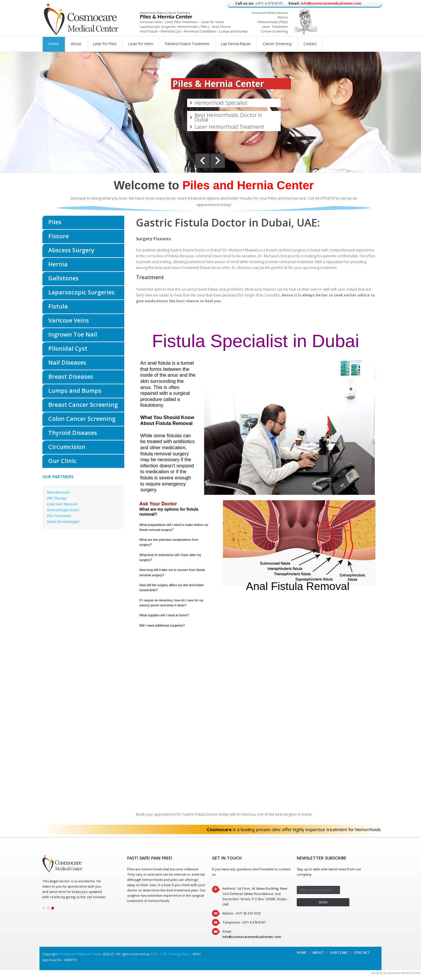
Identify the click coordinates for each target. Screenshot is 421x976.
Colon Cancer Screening (81, 419)
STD (154, 954)
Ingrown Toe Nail (72, 334)
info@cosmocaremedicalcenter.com (331, 3)
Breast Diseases (70, 376)
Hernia (58, 264)
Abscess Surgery (71, 250)
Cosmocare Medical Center (80, 954)
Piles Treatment (59, 515)
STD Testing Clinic (175, 954)
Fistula (58, 306)
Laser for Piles (104, 43)
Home (54, 43)
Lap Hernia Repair (236, 43)
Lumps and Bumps (74, 390)
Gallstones (63, 278)
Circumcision (66, 447)
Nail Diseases (67, 362)
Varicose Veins (68, 320)
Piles (54, 222)
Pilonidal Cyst (67, 348)
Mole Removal (58, 492)
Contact (309, 43)
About (76, 43)
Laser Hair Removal (62, 504)
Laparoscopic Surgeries (81, 292)
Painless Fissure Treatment (187, 43)
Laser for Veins (140, 43)
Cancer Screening (277, 43)
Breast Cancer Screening (83, 405)
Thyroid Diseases (72, 433)
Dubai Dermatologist (63, 521)
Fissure (58, 236)
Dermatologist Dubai (63, 509)
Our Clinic (62, 461)
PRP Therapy (57, 498)
